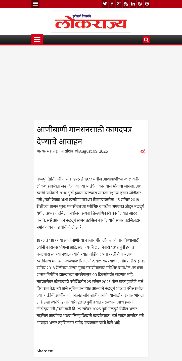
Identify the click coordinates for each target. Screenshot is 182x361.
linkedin (133, 4)
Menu (35, 4)
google (119, 4)
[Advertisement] (91, 84)
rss (126, 4)
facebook (112, 4)
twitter (105, 4)
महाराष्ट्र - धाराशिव (60, 151)
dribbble (140, 4)
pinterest (147, 4)
